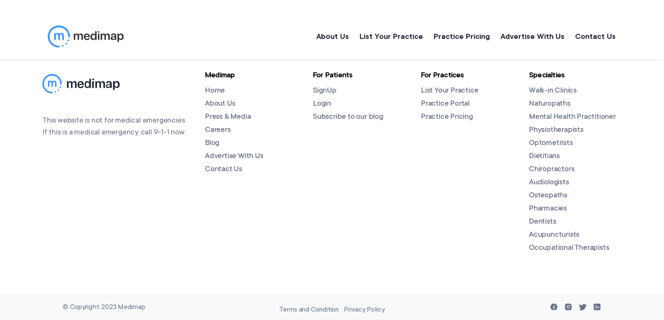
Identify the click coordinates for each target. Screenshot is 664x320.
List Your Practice (385, 36)
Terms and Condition (309, 309)
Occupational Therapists (569, 248)
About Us (324, 36)
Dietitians (544, 156)
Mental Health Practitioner (572, 117)
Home (215, 91)
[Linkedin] (597, 307)
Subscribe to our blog (348, 117)
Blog (212, 143)
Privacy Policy (364, 309)
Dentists (542, 222)
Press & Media (228, 117)
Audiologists (549, 182)
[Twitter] (582, 307)
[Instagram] (568, 307)
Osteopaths (548, 195)
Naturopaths (549, 104)
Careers (218, 130)
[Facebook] (554, 307)
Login (322, 104)
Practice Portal (445, 104)
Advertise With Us (530, 36)
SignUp (325, 91)
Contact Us (595, 36)
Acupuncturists (554, 235)
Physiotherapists (556, 130)
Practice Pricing (457, 36)
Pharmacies (548, 209)
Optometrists (551, 143)
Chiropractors (551, 169)
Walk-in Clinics (553, 91)
